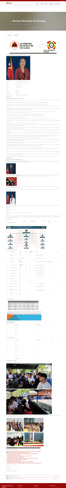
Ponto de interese (36, 487)
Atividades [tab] (16, 35)
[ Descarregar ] (55, 478)
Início (10, 24)
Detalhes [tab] (9, 35)
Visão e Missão (20, 487)
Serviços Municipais (15, 24)
